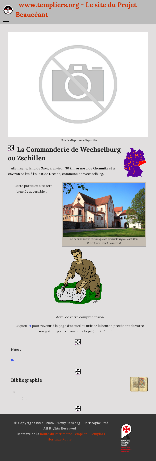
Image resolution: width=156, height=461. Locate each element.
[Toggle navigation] (6, 22)
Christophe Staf (95, 423)
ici (29, 336)
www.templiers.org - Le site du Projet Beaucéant (76, 10)
